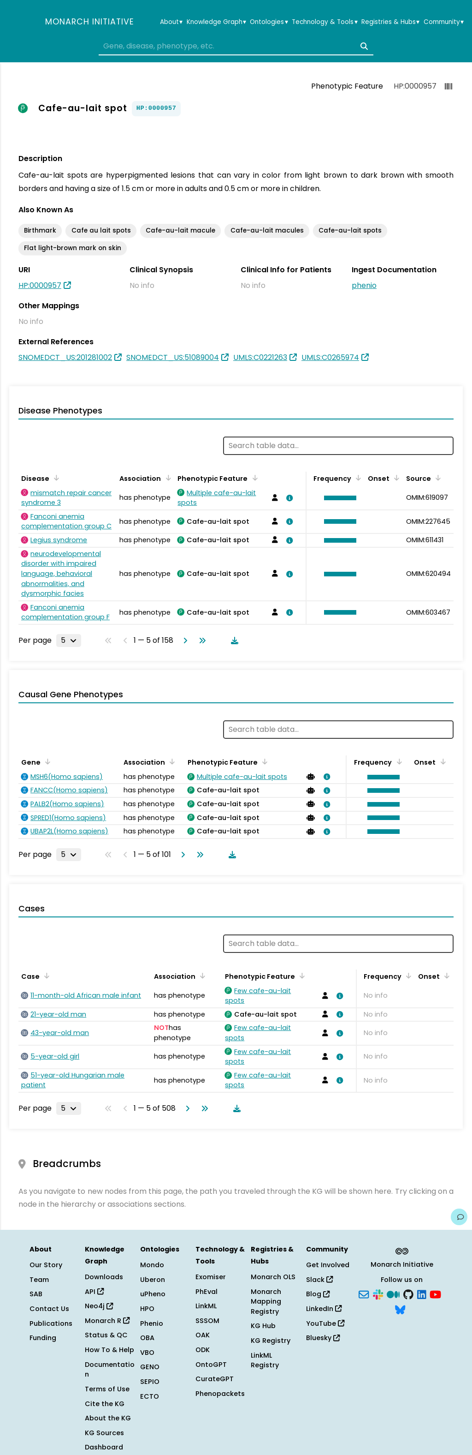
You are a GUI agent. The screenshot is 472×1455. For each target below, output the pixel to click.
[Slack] (378, 1293)
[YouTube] (435, 1293)
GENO (149, 1366)
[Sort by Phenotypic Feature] (253, 477)
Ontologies (269, 22)
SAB (36, 1294)
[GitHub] (408, 1293)
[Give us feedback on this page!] (459, 1217)
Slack (319, 1279)
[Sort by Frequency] (356, 477)
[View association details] (288, 498)
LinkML (206, 1306)
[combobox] (236, 46)
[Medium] (393, 1293)
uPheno (152, 1294)
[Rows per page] (68, 640)
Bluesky (323, 1337)
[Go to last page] (200, 640)
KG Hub (263, 1325)
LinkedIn (324, 1308)
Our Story (46, 1264)
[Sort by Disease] (54, 477)
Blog (318, 1294)
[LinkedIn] (421, 1293)
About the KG (108, 1418)
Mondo (152, 1264)
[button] (337, 498)
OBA (147, 1337)
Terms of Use (107, 1389)
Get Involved (327, 1264)
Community (444, 22)
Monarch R (107, 1320)
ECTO (149, 1396)
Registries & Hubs (390, 22)
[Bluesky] (400, 1309)
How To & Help (109, 1349)
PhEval (206, 1291)
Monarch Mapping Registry (266, 1301)
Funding (43, 1337)
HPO (147, 1308)
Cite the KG (104, 1403)
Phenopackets (220, 1393)
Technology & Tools (324, 22)
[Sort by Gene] (46, 761)
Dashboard (104, 1447)
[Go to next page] (183, 640)
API (94, 1291)
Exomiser (210, 1276)
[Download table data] (233, 640)
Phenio (151, 1323)
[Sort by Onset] (395, 477)
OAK (202, 1335)
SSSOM (207, 1320)
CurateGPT (214, 1378)
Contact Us (49, 1308)
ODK (202, 1349)
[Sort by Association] (166, 477)
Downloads (104, 1276)
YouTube (325, 1323)
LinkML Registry (265, 1360)
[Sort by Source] (436, 477)
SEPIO (149, 1381)
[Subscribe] (364, 1293)
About (171, 22)
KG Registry (270, 1340)
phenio (364, 285)
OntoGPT (211, 1364)
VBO (147, 1352)
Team (39, 1279)
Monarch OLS (273, 1276)
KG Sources (104, 1432)
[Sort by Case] (45, 975)
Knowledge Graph (216, 22)
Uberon (152, 1279)
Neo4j (99, 1306)
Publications (51, 1323)
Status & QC (106, 1335)
